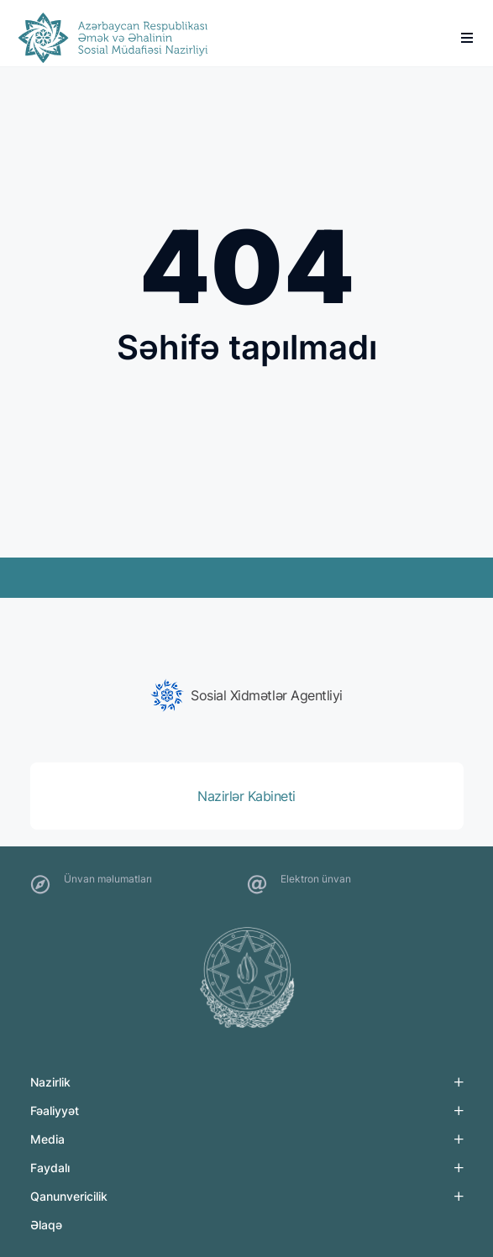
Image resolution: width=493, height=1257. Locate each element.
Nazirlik (50, 1082)
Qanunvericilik (69, 1196)
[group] (247, 695)
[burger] (467, 37)
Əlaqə (46, 1225)
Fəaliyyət (54, 1110)
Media (47, 1139)
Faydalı (50, 1167)
